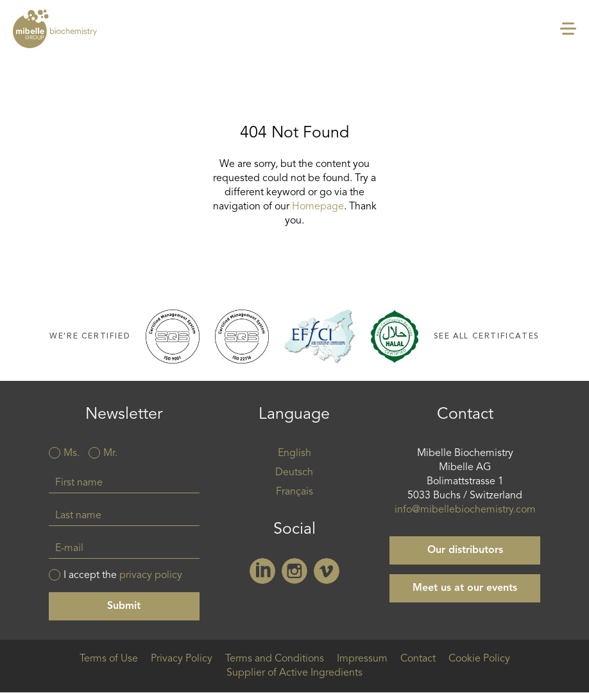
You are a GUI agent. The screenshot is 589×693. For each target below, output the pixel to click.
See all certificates (487, 336)
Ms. (72, 453)
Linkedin (262, 571)
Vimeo (326, 571)
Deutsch (294, 473)
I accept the (123, 575)
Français (294, 492)
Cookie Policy (479, 659)
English (294, 453)
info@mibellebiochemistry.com (465, 510)
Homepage (318, 207)
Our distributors (465, 550)
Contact (418, 659)
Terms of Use (109, 659)
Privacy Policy (181, 659)
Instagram (294, 571)
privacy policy (150, 575)
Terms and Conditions (274, 659)
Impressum (362, 659)
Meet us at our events (465, 588)
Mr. (110, 453)
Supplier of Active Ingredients (294, 673)
